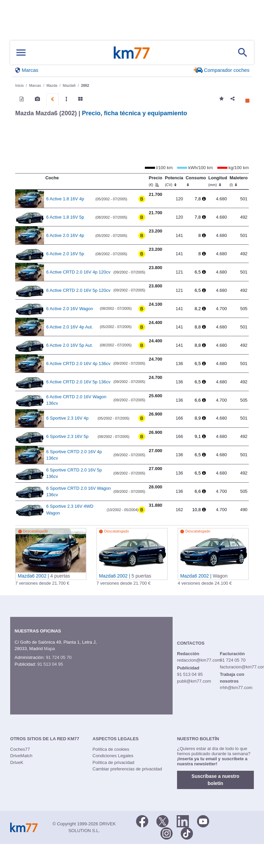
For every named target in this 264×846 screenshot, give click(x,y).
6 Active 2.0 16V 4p (65, 235)
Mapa (49, 648)
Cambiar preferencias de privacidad (127, 768)
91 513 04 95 (50, 664)
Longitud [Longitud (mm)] (217, 181)
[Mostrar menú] (21, 52)
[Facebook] (142, 820)
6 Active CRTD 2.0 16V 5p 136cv (78, 381)
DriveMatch (21, 755)
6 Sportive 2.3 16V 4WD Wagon (69, 510)
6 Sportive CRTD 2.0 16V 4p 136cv (74, 455)
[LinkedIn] (183, 820)
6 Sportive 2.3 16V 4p (67, 418)
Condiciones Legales (112, 755)
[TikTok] (187, 833)
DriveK (16, 762)
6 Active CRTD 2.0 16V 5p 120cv (78, 290)
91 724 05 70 (58, 657)
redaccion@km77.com (199, 660)
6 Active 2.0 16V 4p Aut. (69, 326)
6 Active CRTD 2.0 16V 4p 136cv (78, 363)
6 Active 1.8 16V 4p (65, 198)
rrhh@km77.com (236, 687)
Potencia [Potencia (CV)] (174, 181)
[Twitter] (162, 820)
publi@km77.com (194, 681)
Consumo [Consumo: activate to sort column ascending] (195, 181)
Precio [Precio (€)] (155, 181)
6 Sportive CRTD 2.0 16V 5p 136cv (74, 473)
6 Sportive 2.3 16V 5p (67, 436)
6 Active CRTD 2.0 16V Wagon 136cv (76, 400)
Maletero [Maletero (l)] (238, 181)
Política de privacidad (113, 762)
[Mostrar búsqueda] (243, 52)
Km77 (132, 52)
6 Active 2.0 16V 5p (65, 253)
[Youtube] (203, 820)
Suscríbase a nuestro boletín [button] (215, 779)
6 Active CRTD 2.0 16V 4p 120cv (78, 272)
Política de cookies (110, 749)
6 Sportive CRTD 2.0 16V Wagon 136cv (78, 492)
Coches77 (20, 749)
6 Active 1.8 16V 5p (65, 217)
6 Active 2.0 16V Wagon (69, 308)
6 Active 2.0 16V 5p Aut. (69, 345)
